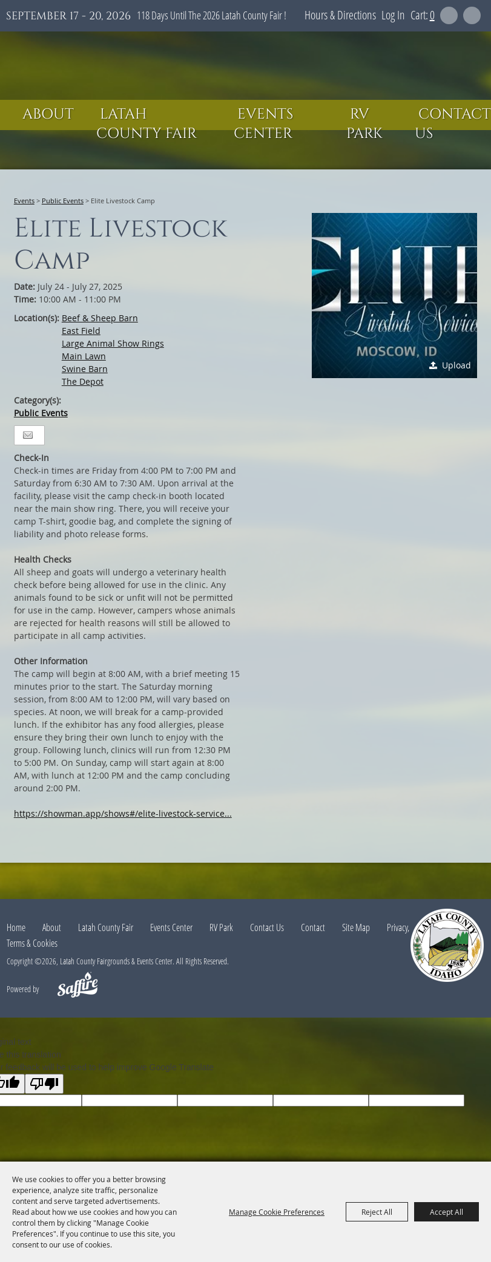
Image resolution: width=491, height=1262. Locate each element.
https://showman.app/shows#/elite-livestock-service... (123, 813)
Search (449, 15)
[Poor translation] (44, 1084)
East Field (81, 330)
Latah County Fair (146, 124)
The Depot (83, 381)
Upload (456, 365)
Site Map (356, 927)
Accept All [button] (446, 1212)
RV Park (364, 124)
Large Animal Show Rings (113, 343)
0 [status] (432, 15)
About (48, 114)
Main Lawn (84, 356)
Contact (313, 927)
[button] (394, 295)
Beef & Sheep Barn (100, 318)
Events (24, 200)
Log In (393, 15)
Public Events (63, 200)
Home (16, 927)
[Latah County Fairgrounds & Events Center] (245, 65)
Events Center (263, 124)
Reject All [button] (376, 1212)
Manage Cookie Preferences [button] (277, 1212)
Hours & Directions (340, 15)
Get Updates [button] (472, 15)
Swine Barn (85, 368)
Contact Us (453, 124)
